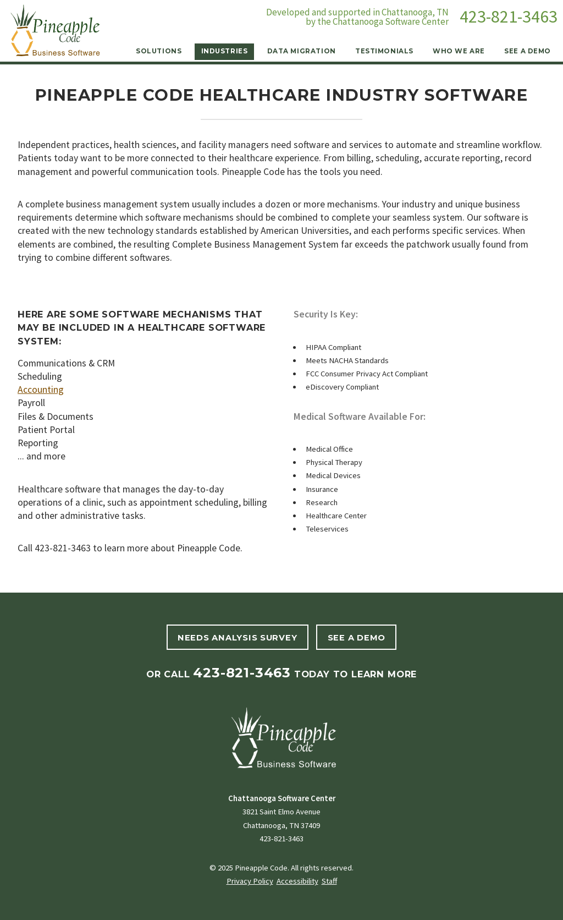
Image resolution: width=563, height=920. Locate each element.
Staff (329, 881)
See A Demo (356, 638)
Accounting (41, 390)
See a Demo (527, 51)
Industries (224, 51)
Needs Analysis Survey (237, 638)
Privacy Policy (250, 881)
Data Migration (301, 51)
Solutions (158, 51)
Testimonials (384, 51)
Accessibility (297, 881)
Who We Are (459, 51)
